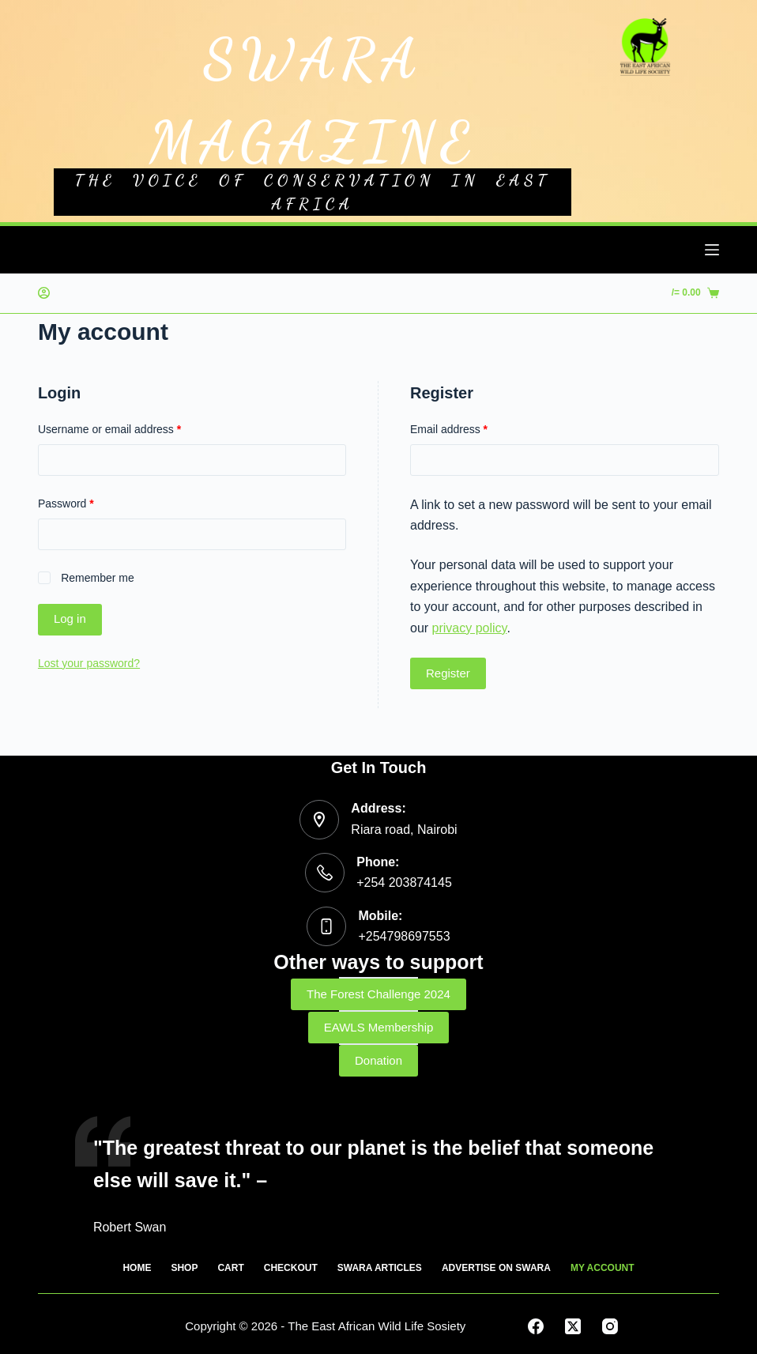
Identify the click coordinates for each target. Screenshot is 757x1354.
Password (66, 503)
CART (230, 1267)
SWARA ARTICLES (379, 1267)
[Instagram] (610, 1326)
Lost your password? (89, 663)
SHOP (184, 1267)
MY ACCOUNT (603, 1267)
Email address (449, 429)
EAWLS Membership (379, 1027)
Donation (378, 1060)
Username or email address (109, 429)
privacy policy (469, 628)
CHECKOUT (291, 1267)
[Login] (44, 293)
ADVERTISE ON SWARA (496, 1267)
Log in (70, 618)
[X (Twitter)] (573, 1326)
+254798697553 (404, 936)
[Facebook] (536, 1326)
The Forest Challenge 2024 (378, 994)
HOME (136, 1267)
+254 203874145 (404, 882)
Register (448, 673)
